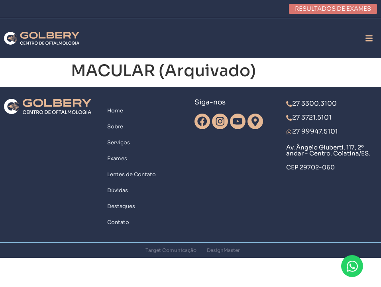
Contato (118, 222)
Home (115, 110)
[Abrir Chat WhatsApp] (352, 266)
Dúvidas (117, 190)
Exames (117, 158)
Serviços (118, 142)
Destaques (121, 206)
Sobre (115, 126)
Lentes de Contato (131, 174)
